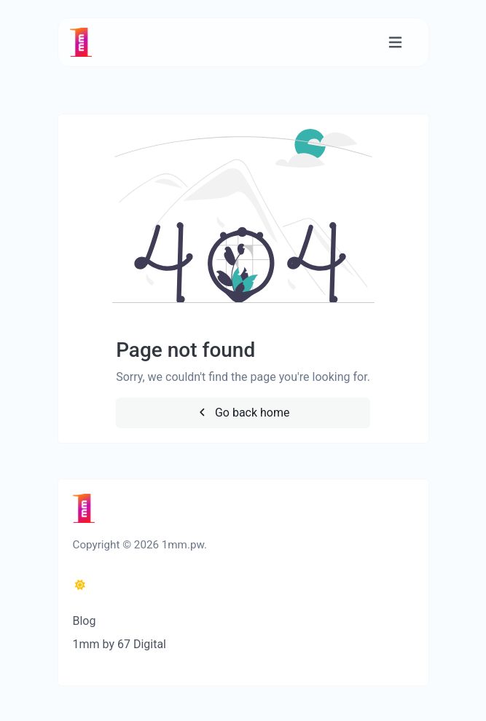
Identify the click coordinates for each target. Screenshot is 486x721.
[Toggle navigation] (395, 42)
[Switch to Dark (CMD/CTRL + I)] (80, 585)
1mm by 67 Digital (120, 644)
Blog (84, 621)
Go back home (242, 412)
